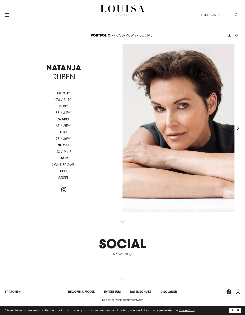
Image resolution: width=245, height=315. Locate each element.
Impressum (112, 292)
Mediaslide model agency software (122, 300)
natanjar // (122, 254)
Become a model (81, 292)
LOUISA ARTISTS (212, 15)
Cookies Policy (186, 310)
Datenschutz (140, 292)
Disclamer (168, 292)
